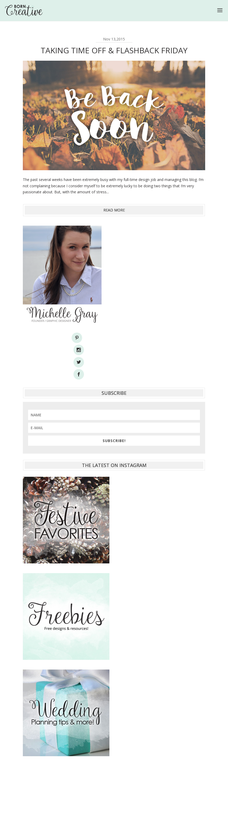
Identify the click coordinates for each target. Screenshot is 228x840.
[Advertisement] (114, 766)
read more (114, 210)
